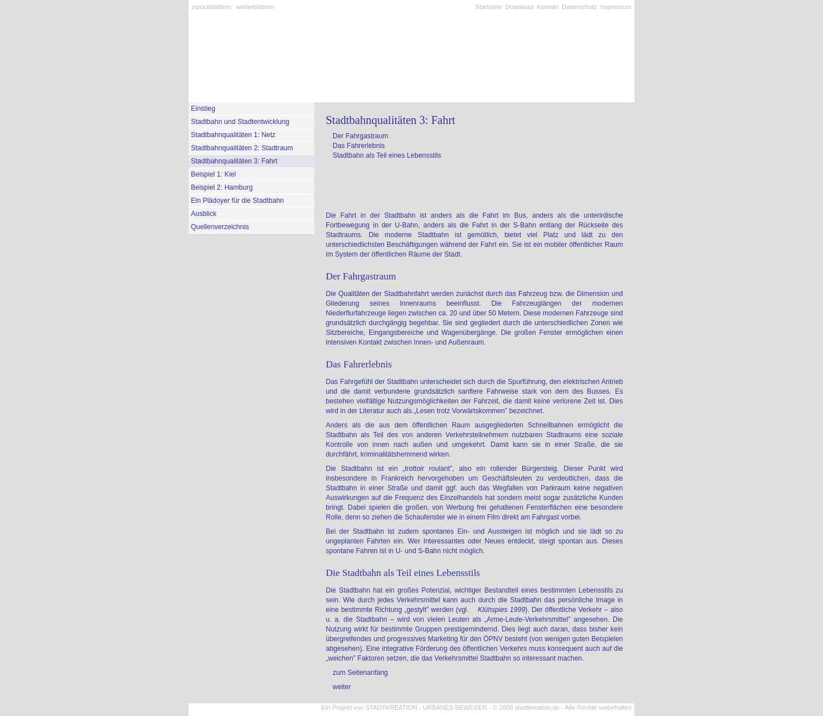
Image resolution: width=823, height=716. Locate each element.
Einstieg (203, 109)
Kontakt (547, 6)
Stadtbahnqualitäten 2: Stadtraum (242, 148)
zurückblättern (211, 6)
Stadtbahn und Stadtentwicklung (240, 122)
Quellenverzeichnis (220, 227)
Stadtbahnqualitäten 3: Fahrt (234, 161)
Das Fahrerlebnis (359, 146)
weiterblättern (255, 6)
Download (519, 6)
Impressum (616, 6)
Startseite (488, 6)
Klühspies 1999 (501, 610)
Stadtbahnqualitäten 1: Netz (233, 135)
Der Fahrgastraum (360, 136)
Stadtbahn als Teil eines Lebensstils (387, 155)
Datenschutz (579, 6)
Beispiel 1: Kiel (213, 174)
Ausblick (204, 214)
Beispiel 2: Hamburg (222, 187)
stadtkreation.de (537, 707)
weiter (342, 687)
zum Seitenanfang (360, 673)
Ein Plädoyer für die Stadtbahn (237, 201)
